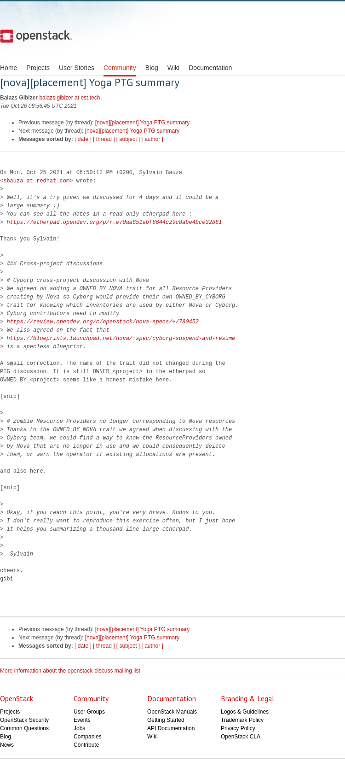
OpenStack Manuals (172, 711)
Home (8, 67)
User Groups (89, 711)
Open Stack (36, 35)
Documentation (210, 67)
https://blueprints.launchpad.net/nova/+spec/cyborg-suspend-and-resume (120, 338)
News (7, 745)
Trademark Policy (242, 720)
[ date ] (83, 139)
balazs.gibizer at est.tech (69, 97)
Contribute (86, 745)
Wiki (173, 67)
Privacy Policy (238, 728)
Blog (151, 67)
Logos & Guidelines (245, 711)
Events (82, 720)
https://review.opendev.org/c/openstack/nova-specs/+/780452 (102, 322)
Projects (38, 67)
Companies (88, 736)
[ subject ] (128, 139)
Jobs (79, 728)
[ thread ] (104, 139)
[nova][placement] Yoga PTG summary (142, 122)
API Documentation (171, 728)
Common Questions (24, 728)
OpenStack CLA (240, 736)
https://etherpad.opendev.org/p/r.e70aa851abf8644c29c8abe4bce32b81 (114, 222)
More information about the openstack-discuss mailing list (70, 670)
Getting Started (165, 720)
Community (120, 67)
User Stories (76, 67)
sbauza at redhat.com (36, 181)
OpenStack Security (24, 720)
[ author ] (152, 139)
